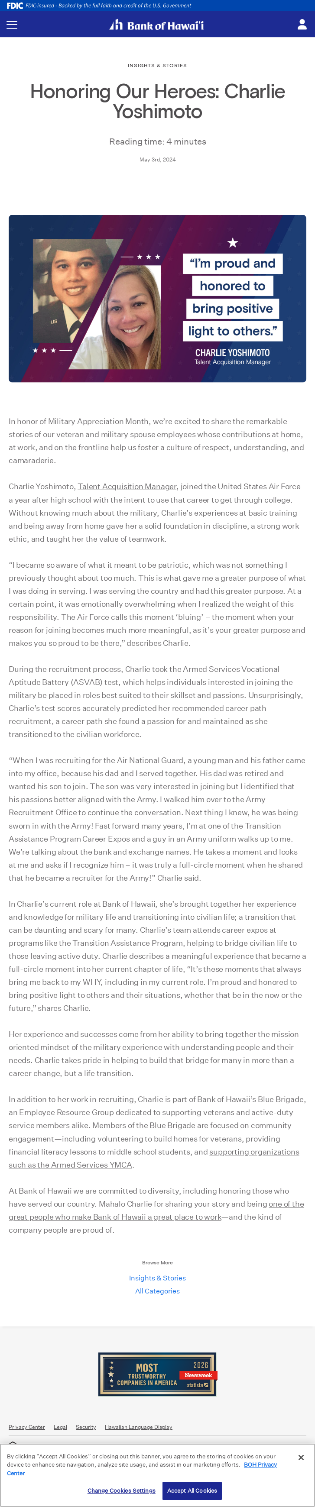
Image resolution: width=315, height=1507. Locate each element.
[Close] (301, 1457)
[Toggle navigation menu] (11, 24)
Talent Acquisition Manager (127, 486)
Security (86, 1427)
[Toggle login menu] (302, 24)
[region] (157, 1475)
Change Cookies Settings (122, 1490)
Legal (60, 1427)
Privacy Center (27, 1427)
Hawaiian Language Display (138, 1427)
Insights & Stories (157, 1278)
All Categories (157, 1291)
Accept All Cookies (192, 1490)
